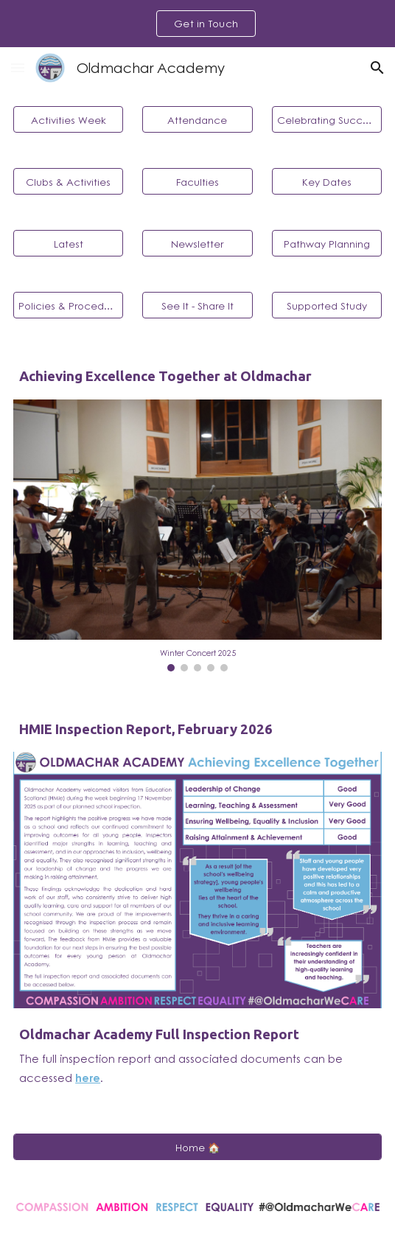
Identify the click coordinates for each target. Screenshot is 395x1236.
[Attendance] (197, 119)
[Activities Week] (68, 119)
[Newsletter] (197, 243)
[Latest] (68, 243)
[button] (17, 67)
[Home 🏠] (197, 1147)
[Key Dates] (327, 181)
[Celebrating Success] (327, 119)
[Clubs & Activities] (68, 181)
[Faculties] (197, 181)
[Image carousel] (197, 535)
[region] (197, 23)
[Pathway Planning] (327, 243)
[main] (197, 376)
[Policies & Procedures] (68, 305)
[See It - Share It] (197, 305)
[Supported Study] (327, 305)
